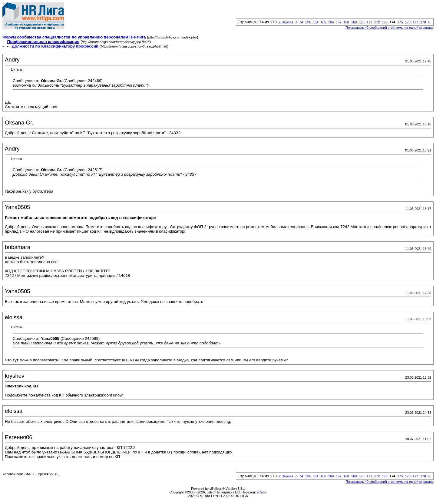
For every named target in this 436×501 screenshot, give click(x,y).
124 (308, 22)
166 (331, 22)
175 (400, 22)
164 (315, 22)
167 (338, 22)
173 (384, 22)
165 (323, 22)
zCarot (261, 492)
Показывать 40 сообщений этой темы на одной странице (389, 27)
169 (354, 22)
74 (301, 22)
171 (369, 22)
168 (346, 22)
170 (361, 22)
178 (423, 22)
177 (415, 22)
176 (407, 22)
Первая (286, 22)
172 (377, 22)
